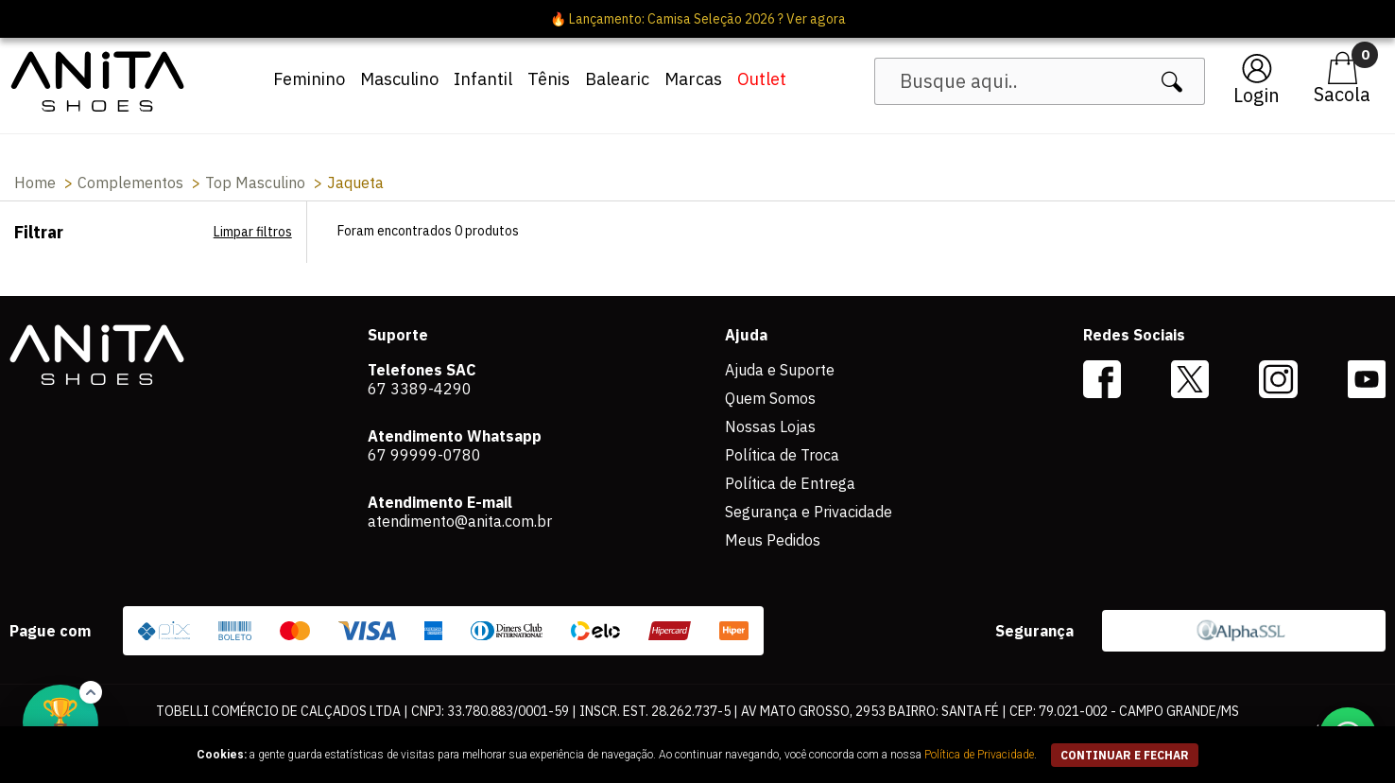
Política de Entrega (790, 483)
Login (1256, 95)
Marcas (693, 79)
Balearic (617, 79)
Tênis (548, 79)
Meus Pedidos (772, 540)
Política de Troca (782, 454)
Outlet (761, 79)
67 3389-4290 (420, 388)
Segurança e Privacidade (808, 511)
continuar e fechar (1124, 755)
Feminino (309, 79)
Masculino (399, 79)
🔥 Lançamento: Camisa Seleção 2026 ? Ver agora (698, 18)
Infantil (483, 79)
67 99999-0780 (424, 454)
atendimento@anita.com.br (460, 521)
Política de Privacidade (979, 754)
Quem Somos (770, 398)
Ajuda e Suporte (780, 369)
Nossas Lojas (770, 426)
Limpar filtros (253, 231)
